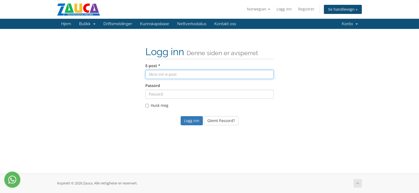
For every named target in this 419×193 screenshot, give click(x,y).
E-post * (152, 65)
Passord (152, 85)
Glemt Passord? (221, 120)
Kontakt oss (225, 23)
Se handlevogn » (343, 9)
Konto (350, 23)
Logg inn (284, 9)
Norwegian (258, 9)
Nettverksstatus (191, 23)
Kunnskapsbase (154, 23)
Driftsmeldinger (117, 23)
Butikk (87, 23)
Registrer (306, 9)
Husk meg (156, 105)
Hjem (66, 23)
